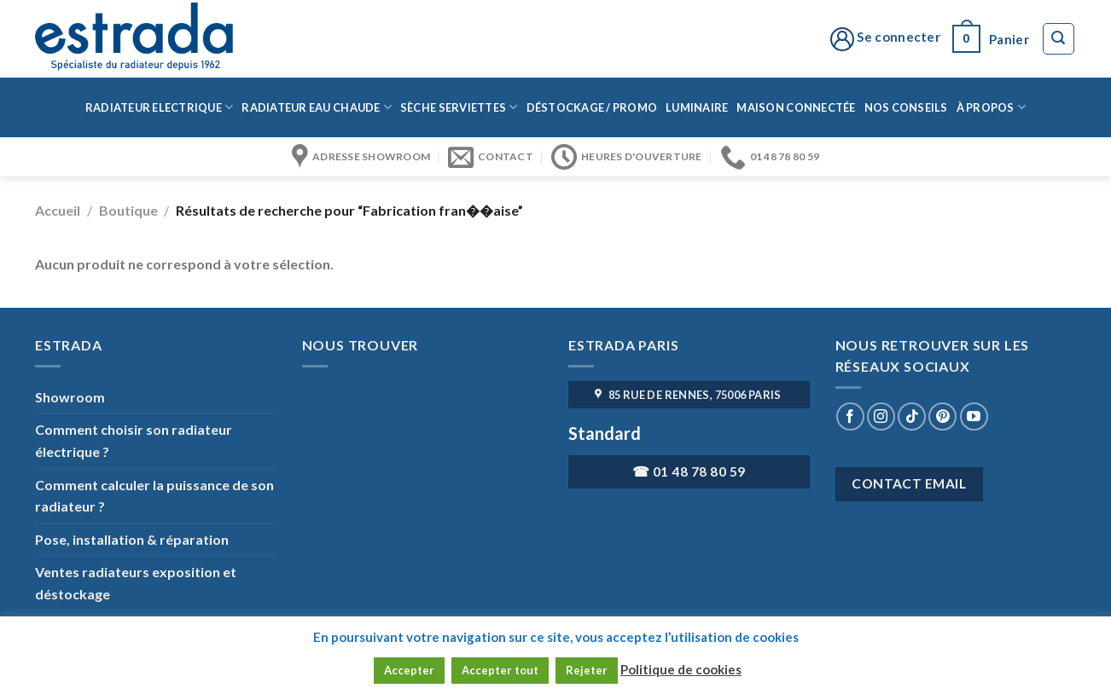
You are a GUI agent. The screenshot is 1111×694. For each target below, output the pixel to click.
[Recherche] (1059, 39)
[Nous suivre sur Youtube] (974, 416)
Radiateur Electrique (159, 107)
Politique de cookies (681, 669)
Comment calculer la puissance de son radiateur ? (154, 496)
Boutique (128, 210)
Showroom (70, 397)
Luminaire (697, 107)
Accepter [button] (409, 670)
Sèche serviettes (459, 107)
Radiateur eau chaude (316, 107)
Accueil (57, 210)
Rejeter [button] (587, 670)
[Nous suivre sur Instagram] (881, 416)
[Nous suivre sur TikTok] (912, 416)
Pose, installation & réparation (132, 539)
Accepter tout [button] (500, 670)
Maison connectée (795, 107)
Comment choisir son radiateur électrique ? (133, 440)
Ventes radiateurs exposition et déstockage (135, 583)
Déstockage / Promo (592, 107)
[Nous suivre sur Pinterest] (942, 416)
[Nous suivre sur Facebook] (850, 416)
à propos (992, 107)
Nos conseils (906, 107)
